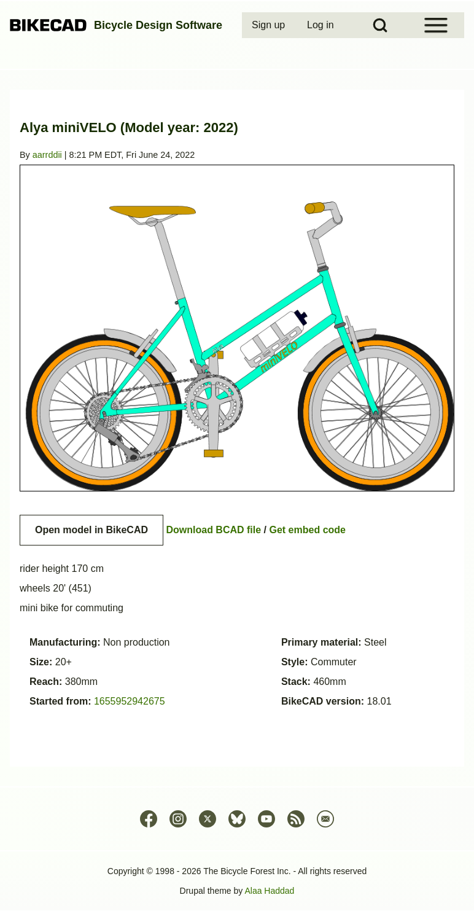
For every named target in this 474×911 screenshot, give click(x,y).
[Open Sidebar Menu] (436, 25)
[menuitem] (269, 25)
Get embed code (308, 530)
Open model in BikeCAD (91, 530)
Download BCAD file (213, 530)
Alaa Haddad (269, 891)
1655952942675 (129, 701)
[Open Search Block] (380, 25)
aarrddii (47, 155)
